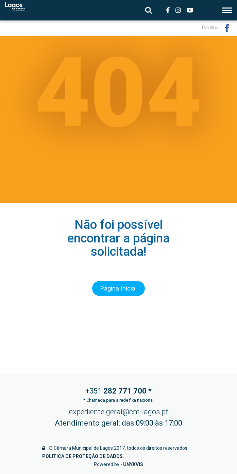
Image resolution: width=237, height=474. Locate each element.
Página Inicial (118, 289)
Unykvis (133, 464)
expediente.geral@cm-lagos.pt (118, 412)
